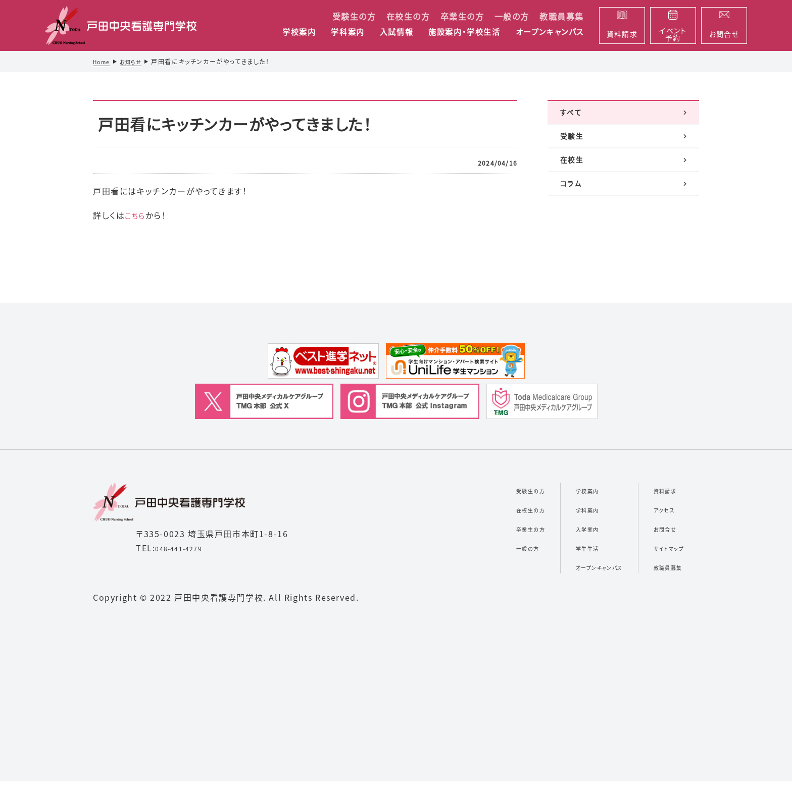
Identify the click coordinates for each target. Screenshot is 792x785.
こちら (136, 215)
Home (103, 61)
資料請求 (654, 494)
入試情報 (396, 32)
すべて (571, 115)
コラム (571, 209)
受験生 (572, 146)
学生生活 (551, 551)
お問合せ (654, 532)
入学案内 (551, 532)
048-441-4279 (185, 552)
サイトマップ (660, 551)
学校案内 (299, 32)
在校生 (572, 178)
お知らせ (136, 61)
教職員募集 (561, 16)
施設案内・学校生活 (464, 32)
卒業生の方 (462, 16)
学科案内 (347, 32)
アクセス (653, 513)
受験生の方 (354, 16)
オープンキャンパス (550, 32)
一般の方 (511, 16)
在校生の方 (408, 16)
